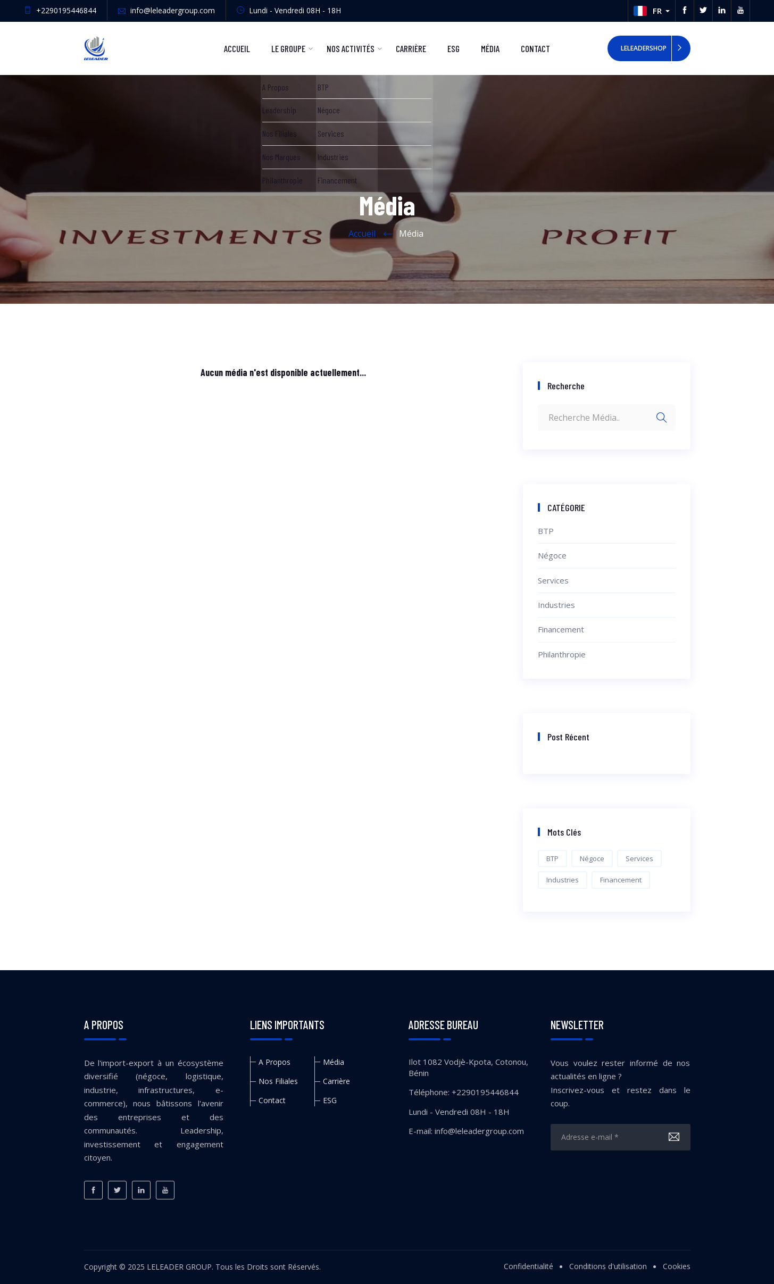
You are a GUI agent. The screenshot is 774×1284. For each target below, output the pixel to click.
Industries (556, 604)
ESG (453, 48)
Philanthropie (562, 654)
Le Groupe (288, 48)
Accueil (237, 48)
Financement (561, 629)
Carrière (411, 48)
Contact (535, 48)
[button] (652, 10)
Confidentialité (528, 1266)
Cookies (676, 1266)
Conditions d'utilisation (608, 1266)
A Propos (274, 1062)
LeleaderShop (644, 48)
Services (553, 580)
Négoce (552, 555)
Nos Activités (350, 48)
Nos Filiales (278, 1081)
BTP (546, 531)
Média (490, 48)
